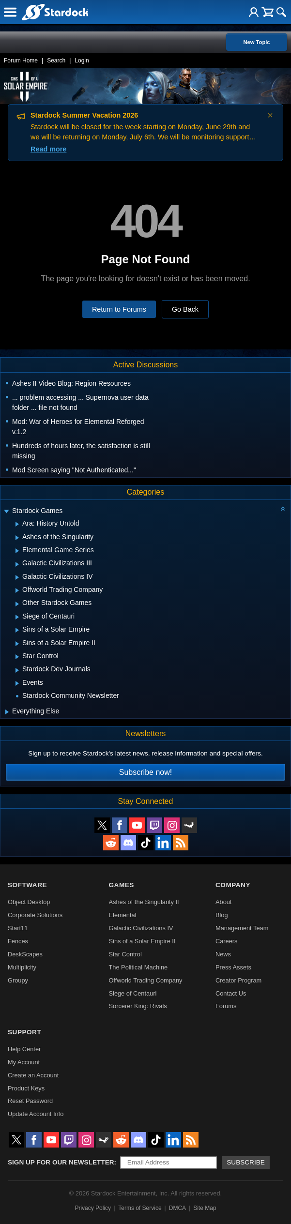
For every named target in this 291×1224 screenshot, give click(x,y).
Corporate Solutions (35, 915)
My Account (24, 1062)
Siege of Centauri (133, 993)
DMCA (177, 1208)
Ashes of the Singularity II (144, 902)
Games (121, 885)
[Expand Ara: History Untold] (17, 524)
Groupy (18, 980)
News (223, 954)
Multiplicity (22, 967)
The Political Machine (138, 967)
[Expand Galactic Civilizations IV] (17, 577)
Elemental (123, 915)
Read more (48, 149)
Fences (18, 941)
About (223, 902)
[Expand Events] (17, 683)
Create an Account (33, 1075)
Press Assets (233, 967)
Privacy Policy (93, 1208)
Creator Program (238, 980)
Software (27, 885)
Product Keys (26, 1088)
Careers (226, 941)
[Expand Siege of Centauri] (17, 617)
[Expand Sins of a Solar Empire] (17, 630)
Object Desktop (29, 902)
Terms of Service (139, 1208)
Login (82, 60)
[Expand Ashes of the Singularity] (17, 537)
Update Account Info (35, 1114)
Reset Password (30, 1100)
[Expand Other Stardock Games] (17, 604)
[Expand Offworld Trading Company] (17, 590)
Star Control (125, 954)
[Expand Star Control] (17, 656)
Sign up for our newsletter (61, 1162)
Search (56, 60)
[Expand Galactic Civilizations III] (17, 564)
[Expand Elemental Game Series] (17, 550)
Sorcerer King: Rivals (138, 1006)
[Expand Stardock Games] (6, 512)
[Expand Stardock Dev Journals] (17, 670)
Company (232, 885)
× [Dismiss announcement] (270, 115)
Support (24, 1032)
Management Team (241, 928)
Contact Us (230, 993)
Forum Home (21, 60)
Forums (225, 1006)
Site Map (204, 1208)
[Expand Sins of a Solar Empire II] (17, 643)
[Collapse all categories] (283, 509)
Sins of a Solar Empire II (142, 941)
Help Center (24, 1049)
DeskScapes (25, 954)
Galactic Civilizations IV (141, 928)
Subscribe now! (145, 772)
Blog (221, 915)
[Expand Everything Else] (7, 712)
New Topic (256, 42)
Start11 (18, 928)
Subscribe (246, 1162)
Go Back (185, 309)
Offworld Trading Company (146, 980)
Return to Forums (119, 309)
